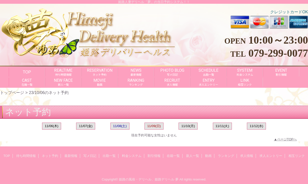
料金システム (131, 156)
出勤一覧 (109, 156)
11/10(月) (188, 126)
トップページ (12, 92)
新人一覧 (192, 156)
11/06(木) (51, 126)
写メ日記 (89, 156)
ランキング (226, 156)
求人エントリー (270, 156)
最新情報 (70, 156)
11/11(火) (222, 126)
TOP (27, 72)
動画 (208, 156)
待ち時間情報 (26, 156)
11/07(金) (85, 126)
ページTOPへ (287, 139)
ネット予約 (50, 156)
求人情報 (246, 156)
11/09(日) (154, 126)
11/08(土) (120, 126)
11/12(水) (256, 126)
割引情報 (154, 156)
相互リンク (296, 156)
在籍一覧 (173, 156)
